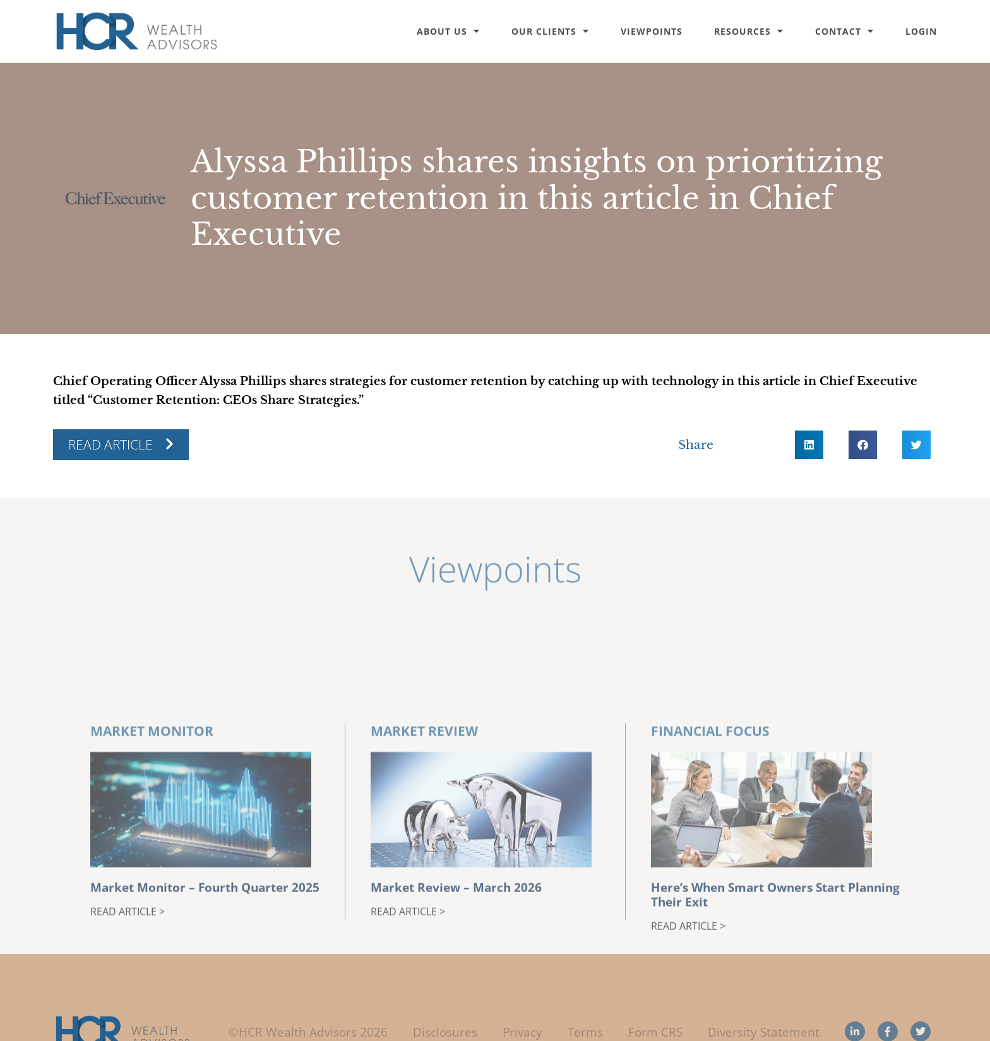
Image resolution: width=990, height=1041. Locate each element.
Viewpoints (652, 31)
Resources (749, 31)
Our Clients (550, 31)
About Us (448, 31)
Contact (844, 31)
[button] (809, 445)
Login (921, 31)
